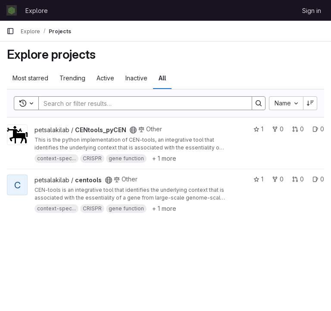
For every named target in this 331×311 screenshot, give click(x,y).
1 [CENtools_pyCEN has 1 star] (258, 129)
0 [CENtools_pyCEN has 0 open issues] (318, 129)
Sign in (311, 10)
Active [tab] (105, 78)
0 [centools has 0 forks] (278, 179)
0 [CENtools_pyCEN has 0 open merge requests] (298, 129)
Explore (36, 10)
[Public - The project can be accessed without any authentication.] (133, 130)
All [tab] (162, 78)
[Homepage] (12, 10)
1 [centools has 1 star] (258, 179)
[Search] (141, 103)
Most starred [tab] (30, 78)
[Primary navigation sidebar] (10, 31)
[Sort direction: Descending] (310, 103)
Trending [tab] (72, 78)
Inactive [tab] (136, 78)
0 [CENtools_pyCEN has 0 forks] (278, 129)
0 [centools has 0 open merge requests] (298, 179)
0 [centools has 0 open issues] (318, 179)
